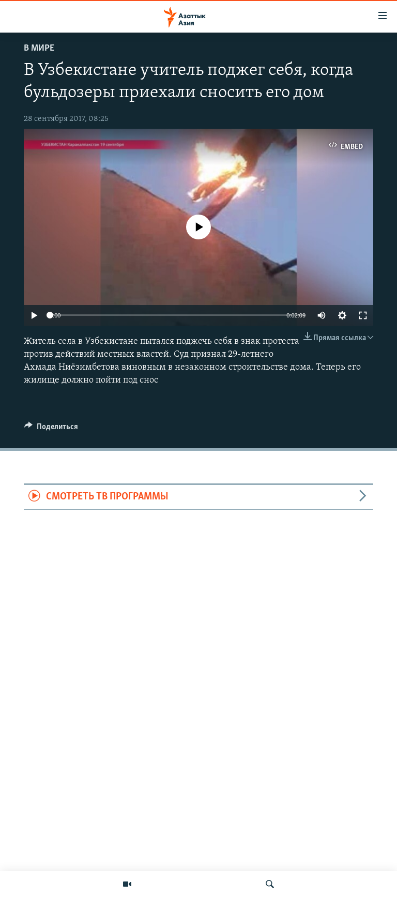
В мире (39, 48)
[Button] (51, 429)
